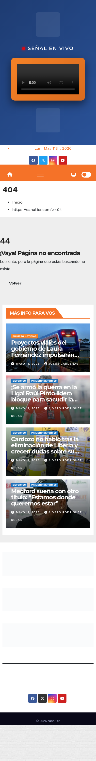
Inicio (17, 202)
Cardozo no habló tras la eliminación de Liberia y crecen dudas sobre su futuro (45, 448)
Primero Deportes (44, 380)
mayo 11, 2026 (28, 363)
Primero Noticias (24, 336)
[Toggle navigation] (40, 174)
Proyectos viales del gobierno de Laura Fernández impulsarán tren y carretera (42, 351)
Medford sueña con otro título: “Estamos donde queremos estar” (45, 497)
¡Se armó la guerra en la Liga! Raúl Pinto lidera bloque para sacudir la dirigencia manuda (44, 396)
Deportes (19, 380)
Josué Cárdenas (61, 363)
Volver (15, 283)
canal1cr (54, 721)
